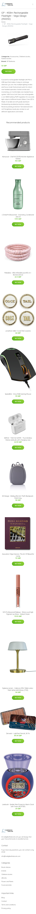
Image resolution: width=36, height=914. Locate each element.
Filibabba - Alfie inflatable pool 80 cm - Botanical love (18, 274)
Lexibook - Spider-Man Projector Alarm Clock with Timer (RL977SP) (18, 805)
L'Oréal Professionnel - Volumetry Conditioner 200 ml (18, 216)
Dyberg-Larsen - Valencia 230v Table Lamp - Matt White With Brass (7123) (18, 689)
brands (3, 871)
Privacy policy (6, 908)
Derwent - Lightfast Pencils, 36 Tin (18, 733)
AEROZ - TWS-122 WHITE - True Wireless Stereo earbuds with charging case (18, 439)
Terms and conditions (8, 905)
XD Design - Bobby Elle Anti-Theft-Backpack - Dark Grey (18, 497)
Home (3, 22)
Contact (4, 901)
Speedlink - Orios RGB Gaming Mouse (18, 394)
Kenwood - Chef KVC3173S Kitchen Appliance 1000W (18, 158)
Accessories (14, 56)
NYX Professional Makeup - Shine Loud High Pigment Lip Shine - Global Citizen (18, 613)
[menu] (33, 4)
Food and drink (6, 885)
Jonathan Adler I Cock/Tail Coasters (18, 331)
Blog (3, 897)
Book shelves (6, 867)
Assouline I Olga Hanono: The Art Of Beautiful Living (18, 555)
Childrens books (24, 56)
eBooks (4, 878)
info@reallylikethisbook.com (10, 856)
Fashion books (6, 58)
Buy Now (8, 71)
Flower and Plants (7, 881)
